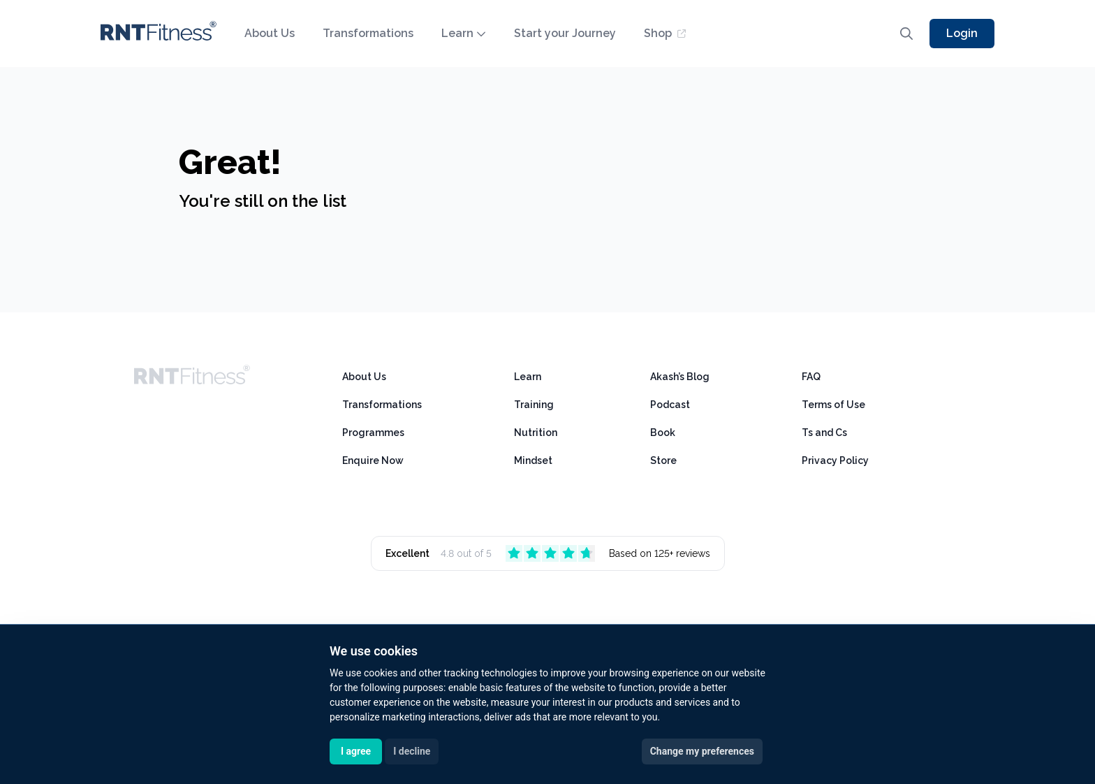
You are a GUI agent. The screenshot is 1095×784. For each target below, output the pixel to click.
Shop (665, 33)
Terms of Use (833, 404)
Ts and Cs (824, 432)
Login (962, 33)
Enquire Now (373, 460)
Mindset (533, 460)
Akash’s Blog (680, 376)
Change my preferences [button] (702, 751)
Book (662, 432)
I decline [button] (411, 751)
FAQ (811, 376)
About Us (269, 33)
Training (534, 404)
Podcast (670, 404)
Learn (463, 33)
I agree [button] (356, 751)
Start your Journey (565, 33)
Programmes (373, 432)
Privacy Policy (835, 460)
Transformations (368, 33)
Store (663, 460)
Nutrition (535, 432)
